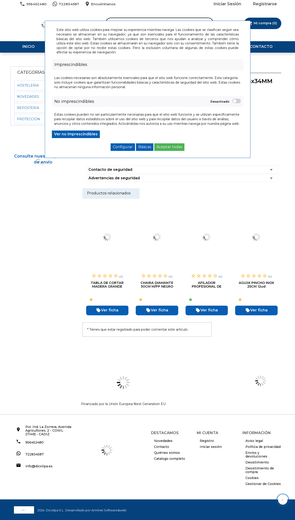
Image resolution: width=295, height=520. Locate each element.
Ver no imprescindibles (76, 134)
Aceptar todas (169, 147)
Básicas (144, 147)
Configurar (123, 147)
